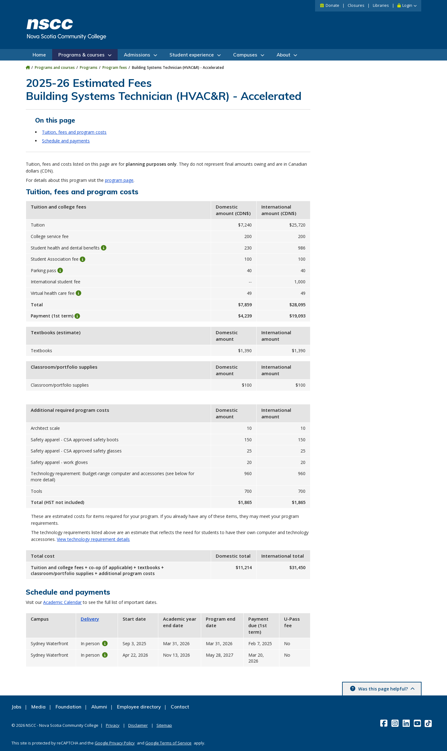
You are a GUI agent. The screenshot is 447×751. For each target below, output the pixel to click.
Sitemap (164, 725)
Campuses (245, 55)
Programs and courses (55, 67)
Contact (180, 707)
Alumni (99, 707)
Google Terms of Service (168, 743)
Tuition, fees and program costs (74, 132)
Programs (88, 67)
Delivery (90, 619)
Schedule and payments (66, 141)
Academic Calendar (62, 602)
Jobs (16, 707)
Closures (356, 5)
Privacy (113, 725)
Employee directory (139, 707)
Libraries (381, 5)
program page (119, 180)
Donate (332, 5)
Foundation (68, 707)
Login (407, 5)
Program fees (114, 67)
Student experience (191, 55)
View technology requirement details (93, 539)
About (283, 55)
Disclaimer (138, 725)
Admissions (137, 55)
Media (38, 707)
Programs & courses (81, 55)
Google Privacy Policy (115, 743)
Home (39, 55)
